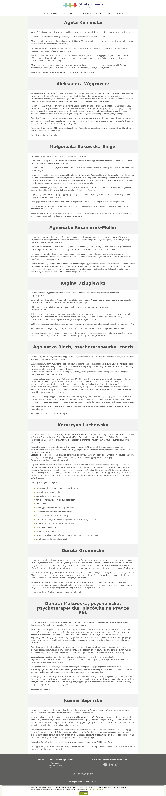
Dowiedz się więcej (96, 789)
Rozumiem (83, 793)
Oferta (98, 13)
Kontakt (119, 13)
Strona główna (50, 13)
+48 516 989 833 (83, 774)
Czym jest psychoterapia (80, 13)
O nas (63, 13)
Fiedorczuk (131, 753)
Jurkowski (137, 753)
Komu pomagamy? (91, 782)
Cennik (108, 13)
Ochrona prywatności (75, 782)
